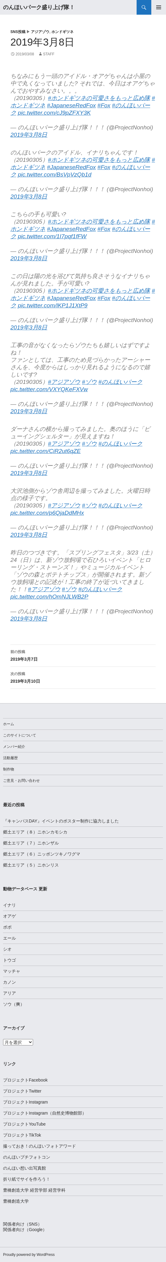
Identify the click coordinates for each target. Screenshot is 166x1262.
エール (9, 938)
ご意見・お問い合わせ (21, 780)
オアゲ (9, 916)
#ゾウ (89, 382)
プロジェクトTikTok (22, 1135)
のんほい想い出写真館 (24, 1168)
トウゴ (9, 960)
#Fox (103, 105)
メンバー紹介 (14, 746)
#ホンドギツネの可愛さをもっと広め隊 (99, 98)
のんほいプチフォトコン (26, 1157)
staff (48, 54)
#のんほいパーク (120, 382)
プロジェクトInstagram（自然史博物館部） (44, 1113)
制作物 (8, 769)
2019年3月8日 (28, 135)
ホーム (8, 724)
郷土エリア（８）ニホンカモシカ (35, 832)
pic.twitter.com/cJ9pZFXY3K (54, 112)
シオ (7, 949)
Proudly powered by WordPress (29, 1255)
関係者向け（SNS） (22, 1224)
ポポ (7, 927)
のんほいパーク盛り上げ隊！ (39, 7)
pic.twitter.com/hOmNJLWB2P (49, 596)
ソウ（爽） (14, 1004)
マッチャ (11, 971)
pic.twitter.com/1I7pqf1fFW (52, 236)
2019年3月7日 (83, 655)
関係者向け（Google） (25, 1229)
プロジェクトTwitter (22, 1091)
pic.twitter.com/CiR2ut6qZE (45, 451)
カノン (9, 982)
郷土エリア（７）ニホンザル (31, 843)
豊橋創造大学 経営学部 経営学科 (34, 1190)
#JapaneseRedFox (71, 105)
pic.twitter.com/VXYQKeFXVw (49, 389)
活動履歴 (10, 758)
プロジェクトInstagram (25, 1102)
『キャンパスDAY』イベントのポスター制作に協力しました (61, 820)
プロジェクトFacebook (25, 1080)
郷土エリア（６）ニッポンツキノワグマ (41, 854)
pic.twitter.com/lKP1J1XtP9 (52, 305)
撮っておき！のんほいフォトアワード (39, 1146)
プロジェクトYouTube (24, 1124)
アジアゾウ (40, 32)
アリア (9, 993)
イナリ (9, 905)
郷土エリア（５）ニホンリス (31, 865)
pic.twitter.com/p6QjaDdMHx (47, 513)
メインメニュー (158, 7)
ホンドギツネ (62, 32)
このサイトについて (19, 735)
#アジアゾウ (64, 382)
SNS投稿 (17, 32)
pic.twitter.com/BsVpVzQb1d (54, 174)
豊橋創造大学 (16, 1201)
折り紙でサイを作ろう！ (26, 1179)
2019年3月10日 (83, 677)
